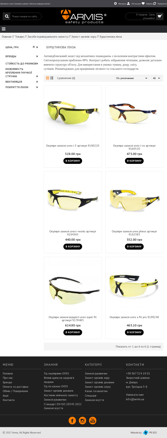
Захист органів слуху (98, 386)
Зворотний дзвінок (138, 378)
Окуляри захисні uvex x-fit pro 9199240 (134, 317)
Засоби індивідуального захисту (47, 36)
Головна (8, 373)
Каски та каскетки (96, 391)
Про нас (8, 378)
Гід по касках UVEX (56, 386)
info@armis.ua (135, 399)
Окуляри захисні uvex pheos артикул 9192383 (134, 232)
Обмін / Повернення (15, 391)
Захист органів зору (83, 36)
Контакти (9, 400)
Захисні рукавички (55, 399)
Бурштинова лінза (111, 36)
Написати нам (135, 394)
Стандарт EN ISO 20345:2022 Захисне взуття (63, 406)
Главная (6, 36)
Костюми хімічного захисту (61, 395)
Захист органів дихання (58, 390)
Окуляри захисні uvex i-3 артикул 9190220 (72, 145)
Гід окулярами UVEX (56, 373)
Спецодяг (91, 395)
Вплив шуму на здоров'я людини (59, 379)
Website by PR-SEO (144, 432)
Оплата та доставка (15, 386)
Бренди (7, 382)
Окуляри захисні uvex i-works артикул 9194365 (72, 232)
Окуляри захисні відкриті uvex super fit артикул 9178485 (73, 318)
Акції (6, 395)
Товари (19, 36)
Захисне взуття (94, 400)
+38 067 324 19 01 (138, 373)
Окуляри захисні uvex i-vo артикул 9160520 (134, 147)
